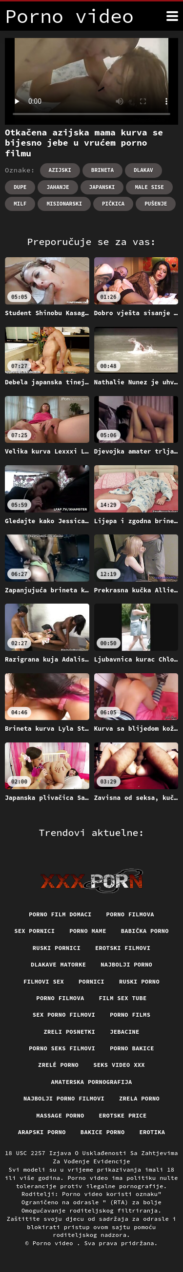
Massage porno (60, 1115)
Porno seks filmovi (62, 1048)
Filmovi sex (43, 981)
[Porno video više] (172, 16)
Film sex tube (123, 998)
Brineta (102, 170)
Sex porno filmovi (64, 1014)
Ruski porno (139, 981)
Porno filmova (130, 914)
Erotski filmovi (122, 947)
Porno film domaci (60, 914)
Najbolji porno (126, 964)
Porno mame (87, 930)
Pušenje (155, 203)
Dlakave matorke (58, 964)
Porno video (55, 1243)
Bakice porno (103, 1132)
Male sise (149, 187)
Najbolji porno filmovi (63, 1098)
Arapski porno (42, 1132)
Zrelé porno (58, 1064)
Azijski (60, 170)
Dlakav (143, 170)
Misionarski (64, 203)
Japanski (102, 187)
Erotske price (123, 1115)
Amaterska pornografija (91, 1081)
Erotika (152, 1132)
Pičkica (113, 203)
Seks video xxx (119, 1064)
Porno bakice (132, 1048)
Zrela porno (139, 1098)
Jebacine (124, 1031)
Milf (20, 203)
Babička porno (145, 930)
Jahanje (57, 187)
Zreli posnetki (69, 1031)
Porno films (130, 1014)
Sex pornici (34, 930)
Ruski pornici (57, 947)
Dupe (20, 187)
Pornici (91, 981)
